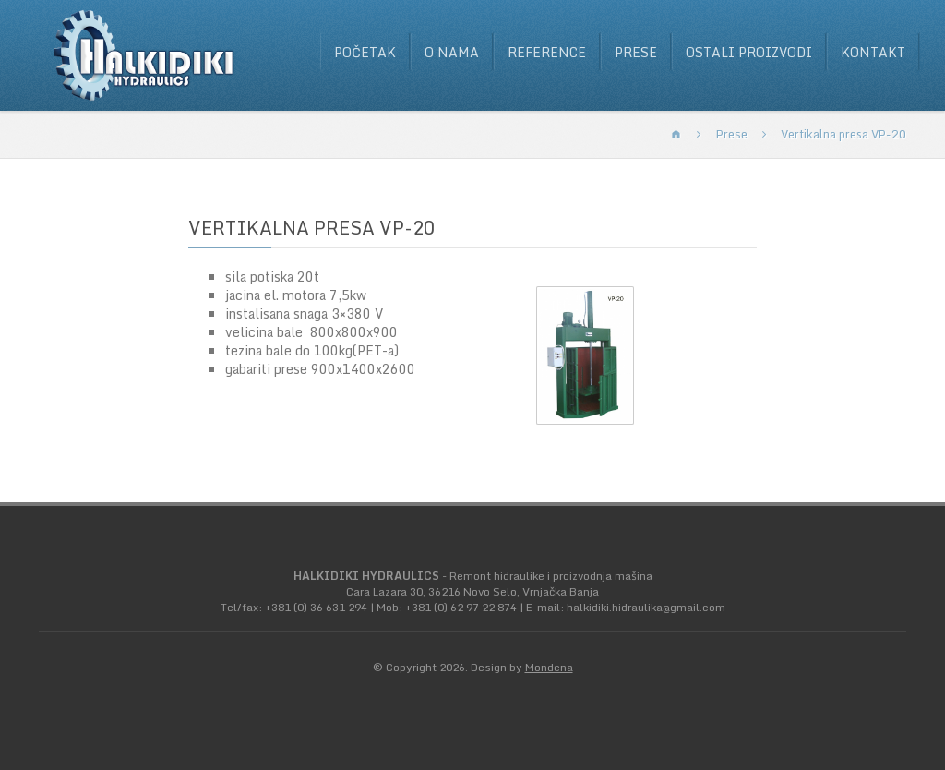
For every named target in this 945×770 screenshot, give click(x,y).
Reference (547, 52)
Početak (365, 52)
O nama (452, 52)
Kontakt (873, 52)
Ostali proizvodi (749, 52)
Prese (636, 52)
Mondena (549, 667)
